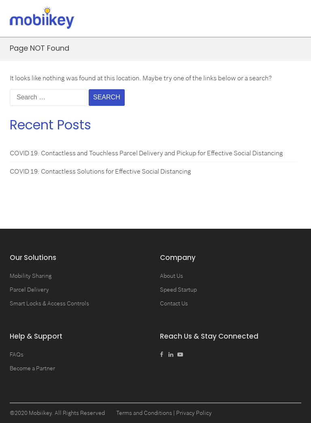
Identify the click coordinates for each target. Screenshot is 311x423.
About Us (171, 275)
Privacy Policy (194, 413)
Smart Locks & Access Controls (49, 303)
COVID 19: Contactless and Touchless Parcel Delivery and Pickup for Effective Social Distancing (146, 153)
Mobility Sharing (30, 275)
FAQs (16, 354)
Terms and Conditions (144, 413)
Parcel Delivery (29, 289)
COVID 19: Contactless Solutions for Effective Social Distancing (100, 171)
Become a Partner (32, 368)
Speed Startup (178, 289)
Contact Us (174, 303)
